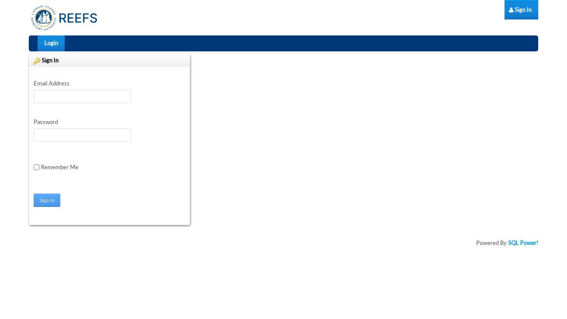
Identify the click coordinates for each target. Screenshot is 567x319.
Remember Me (56, 167)
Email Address (52, 83)
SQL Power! (523, 242)
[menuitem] (520, 9)
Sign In (46, 200)
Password (46, 121)
